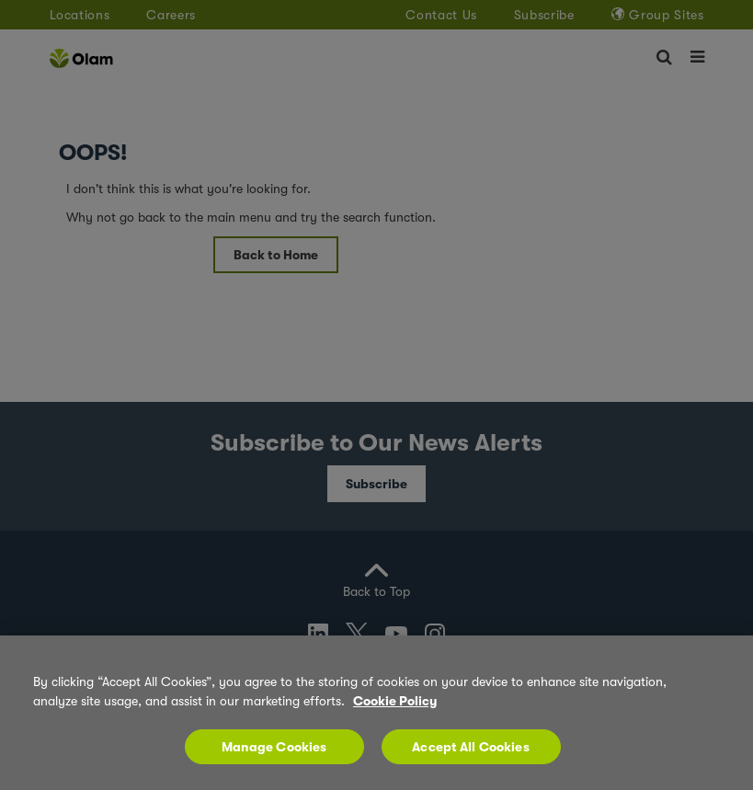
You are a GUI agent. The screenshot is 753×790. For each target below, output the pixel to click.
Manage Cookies (274, 757)
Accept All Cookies (471, 757)
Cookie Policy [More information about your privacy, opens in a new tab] (395, 711)
